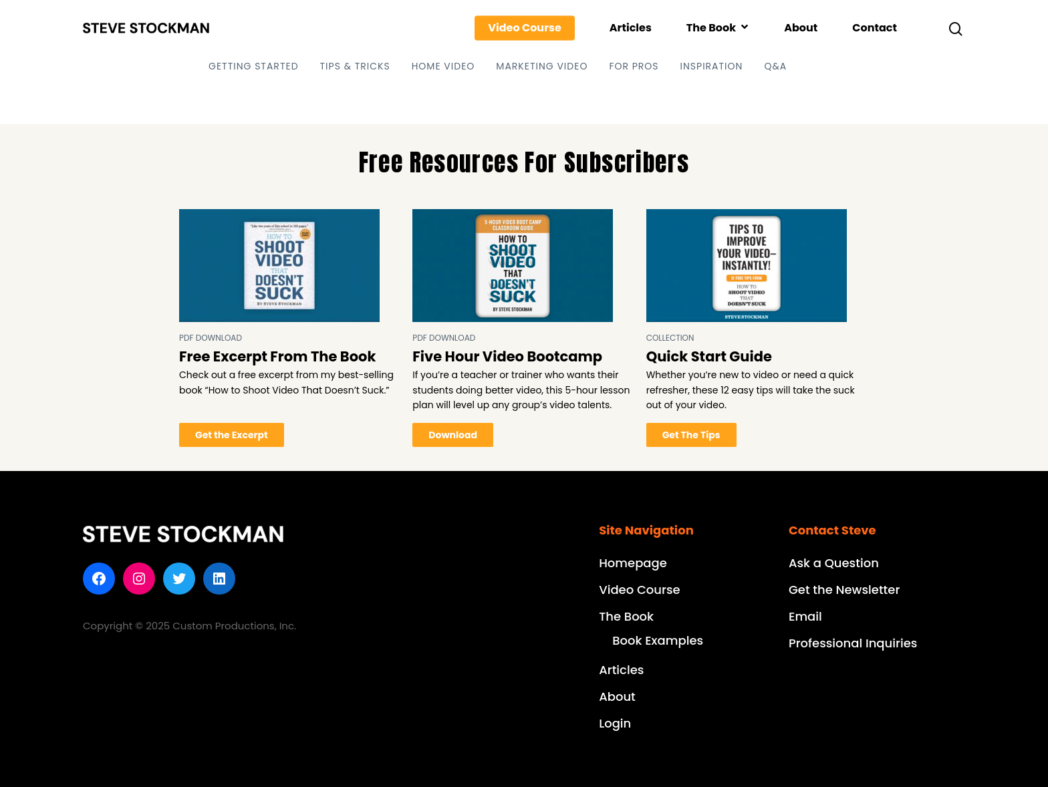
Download (452, 435)
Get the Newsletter (844, 589)
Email (805, 616)
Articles (631, 28)
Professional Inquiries (853, 643)
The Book (717, 28)
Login (615, 723)
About (800, 28)
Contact (874, 28)
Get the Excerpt (231, 435)
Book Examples (657, 640)
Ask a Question (834, 563)
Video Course (524, 28)
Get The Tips (691, 435)
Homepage (633, 563)
